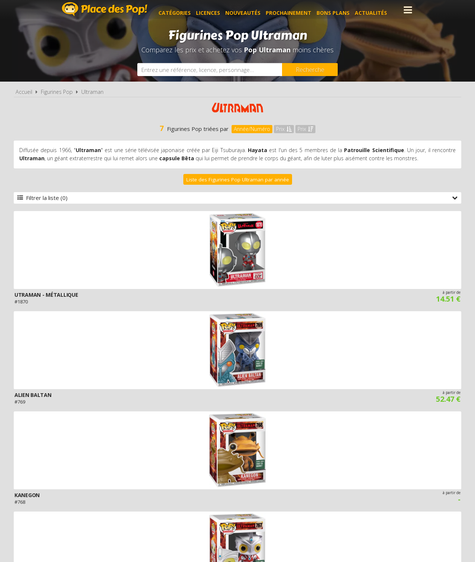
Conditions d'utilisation (227, 473)
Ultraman (92, 91)
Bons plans (338, 9)
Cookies (283, 473)
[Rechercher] (310, 69)
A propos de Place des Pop (144, 473)
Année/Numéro (252, 128)
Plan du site (318, 473)
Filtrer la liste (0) (237, 197)
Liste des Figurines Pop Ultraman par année (237, 179)
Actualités (376, 9)
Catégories (180, 9)
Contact (355, 473)
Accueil (24, 91)
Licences (214, 9)
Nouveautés (248, 9)
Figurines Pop (57, 91)
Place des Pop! (104, 9)
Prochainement (294, 9)
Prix (284, 128)
